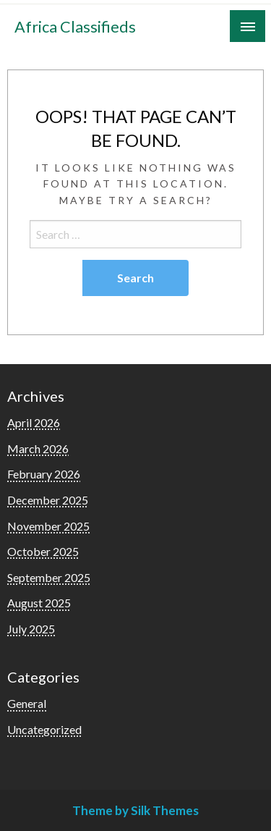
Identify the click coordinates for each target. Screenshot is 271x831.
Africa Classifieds (75, 26)
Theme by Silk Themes (135, 810)
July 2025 (31, 629)
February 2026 (43, 474)
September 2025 (48, 577)
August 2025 (39, 602)
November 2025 (48, 526)
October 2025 (43, 551)
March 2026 (38, 448)
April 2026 (33, 422)
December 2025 (47, 500)
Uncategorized (44, 729)
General (26, 703)
